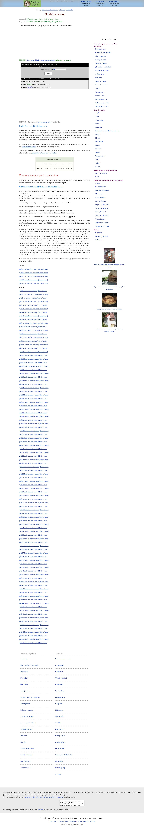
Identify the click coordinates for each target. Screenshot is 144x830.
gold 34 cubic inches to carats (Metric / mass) (33, 528)
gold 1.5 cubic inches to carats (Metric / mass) (33, 294)
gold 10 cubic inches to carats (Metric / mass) (33, 355)
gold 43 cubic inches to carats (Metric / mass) (33, 592)
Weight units (99, 106)
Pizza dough (59, 684)
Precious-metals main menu (50, 10)
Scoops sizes (99, 95)
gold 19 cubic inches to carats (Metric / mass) (33, 420)
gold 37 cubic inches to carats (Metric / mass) (33, 549)
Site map (58, 774)
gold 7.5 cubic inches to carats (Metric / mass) (33, 337)
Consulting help (60, 768)
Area (97, 116)
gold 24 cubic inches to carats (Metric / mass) (33, 456)
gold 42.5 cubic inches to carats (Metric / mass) (33, 589)
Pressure (98, 149)
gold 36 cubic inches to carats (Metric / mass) (33, 542)
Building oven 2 (25, 768)
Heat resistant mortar (26, 716)
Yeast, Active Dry (101, 208)
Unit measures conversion (63, 659)
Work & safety (59, 716)
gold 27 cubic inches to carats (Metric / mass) (33, 477)
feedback (41, 811)
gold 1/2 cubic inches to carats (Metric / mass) (33, 276)
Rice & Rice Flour (102, 70)
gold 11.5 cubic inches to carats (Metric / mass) (33, 366)
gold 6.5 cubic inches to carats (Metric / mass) (33, 330)
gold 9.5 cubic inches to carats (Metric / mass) (33, 352)
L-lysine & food (60, 742)
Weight (97, 167)
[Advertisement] (54, 42)
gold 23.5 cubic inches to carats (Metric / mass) (33, 452)
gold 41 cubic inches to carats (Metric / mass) (33, 578)
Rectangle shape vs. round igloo (30, 697)
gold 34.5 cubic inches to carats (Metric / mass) (33, 531)
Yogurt (97, 88)
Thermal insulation (26, 729)
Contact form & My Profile (63, 755)
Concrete (98, 232)
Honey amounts (100, 60)
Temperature (99, 92)
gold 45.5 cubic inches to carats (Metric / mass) (33, 610)
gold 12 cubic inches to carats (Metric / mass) (33, 370)
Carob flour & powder (103, 52)
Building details (25, 703)
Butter (97, 183)
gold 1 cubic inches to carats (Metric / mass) (33, 291)
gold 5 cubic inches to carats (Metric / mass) (33, 319)
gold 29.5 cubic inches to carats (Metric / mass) (33, 495)
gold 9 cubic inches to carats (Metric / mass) (33, 348)
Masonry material (101, 236)
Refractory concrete (26, 710)
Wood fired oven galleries (86, 3)
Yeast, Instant (100, 219)
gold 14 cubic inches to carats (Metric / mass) (33, 384)
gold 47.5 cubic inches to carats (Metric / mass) (33, 625)
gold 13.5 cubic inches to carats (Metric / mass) (33, 380)
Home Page (24, 659)
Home (32, 3)
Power (97, 145)
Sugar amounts (100, 81)
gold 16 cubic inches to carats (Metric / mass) (33, 398)
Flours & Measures (102, 190)
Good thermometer (26, 755)
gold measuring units (43, 122)
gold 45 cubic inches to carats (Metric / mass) (33, 607)
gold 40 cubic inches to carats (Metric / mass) (33, 571)
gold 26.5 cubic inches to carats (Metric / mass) (33, 474)
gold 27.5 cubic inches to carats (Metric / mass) (33, 481)
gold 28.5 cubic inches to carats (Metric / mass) (33, 488)
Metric (97, 138)
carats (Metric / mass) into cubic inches (44, 153)
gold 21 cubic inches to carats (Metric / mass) (33, 434)
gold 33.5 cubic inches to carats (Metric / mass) (33, 524)
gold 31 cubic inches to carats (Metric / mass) (33, 506)
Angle (97, 113)
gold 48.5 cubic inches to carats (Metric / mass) (33, 632)
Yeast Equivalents (101, 85)
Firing (61, 1)
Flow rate (98, 127)
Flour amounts (100, 56)
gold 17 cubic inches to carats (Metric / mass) (33, 406)
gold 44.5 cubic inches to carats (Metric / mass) (33, 603)
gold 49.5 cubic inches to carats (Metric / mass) (33, 639)
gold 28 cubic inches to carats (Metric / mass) (33, 485)
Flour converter (68, 1)
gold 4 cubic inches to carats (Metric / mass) (33, 312)
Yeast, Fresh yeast (101, 215)
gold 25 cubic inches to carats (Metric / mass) (33, 463)
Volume (98, 163)
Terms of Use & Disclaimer (67, 822)
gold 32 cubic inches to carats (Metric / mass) (33, 513)
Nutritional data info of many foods (114, 3)
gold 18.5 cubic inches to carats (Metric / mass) (33, 416)
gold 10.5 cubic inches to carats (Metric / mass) (33, 359)
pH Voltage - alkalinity (103, 67)
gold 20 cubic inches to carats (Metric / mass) (33, 427)
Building (52, 1)
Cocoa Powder (100, 187)
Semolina (98, 78)
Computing (99, 120)
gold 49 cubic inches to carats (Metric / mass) (33, 635)
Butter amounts (100, 49)
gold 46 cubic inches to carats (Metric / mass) (33, 614)
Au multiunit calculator (29, 147)
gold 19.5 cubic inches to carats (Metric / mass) (33, 424)
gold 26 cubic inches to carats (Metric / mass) (33, 470)
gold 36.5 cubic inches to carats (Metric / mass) (33, 546)
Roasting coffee (60, 697)
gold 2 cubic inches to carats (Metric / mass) (33, 298)
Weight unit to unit (102, 226)
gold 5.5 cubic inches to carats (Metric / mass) (33, 323)
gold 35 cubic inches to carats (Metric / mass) (33, 535)
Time (97, 159)
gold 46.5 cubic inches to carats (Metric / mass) (33, 617)
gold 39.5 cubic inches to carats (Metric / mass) (33, 567)
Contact (79, 822)
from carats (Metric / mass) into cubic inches (41, 60)
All (73, 1)
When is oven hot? (61, 678)
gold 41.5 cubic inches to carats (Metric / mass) (33, 582)
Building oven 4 (60, 748)
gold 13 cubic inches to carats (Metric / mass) (33, 377)
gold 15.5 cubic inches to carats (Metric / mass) (33, 395)
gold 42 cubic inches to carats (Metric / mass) (33, 585)
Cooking (57, 1)
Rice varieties (100, 197)
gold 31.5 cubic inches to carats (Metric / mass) (33, 510)
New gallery (24, 678)
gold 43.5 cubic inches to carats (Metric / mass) (33, 596)
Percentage (99, 141)
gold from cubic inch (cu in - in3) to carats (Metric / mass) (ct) (44, 797)
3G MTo (58, 723)
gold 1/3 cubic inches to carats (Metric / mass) (33, 273)
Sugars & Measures (102, 205)
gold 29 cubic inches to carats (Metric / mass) (33, 492)
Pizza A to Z (59, 671)
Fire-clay (23, 742)
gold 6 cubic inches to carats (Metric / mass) (33, 327)
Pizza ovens (24, 671)
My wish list (59, 761)
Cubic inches (69, 10)
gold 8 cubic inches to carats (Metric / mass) (33, 341)
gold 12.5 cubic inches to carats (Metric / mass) (33, 373)
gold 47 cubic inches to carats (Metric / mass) (33, 621)
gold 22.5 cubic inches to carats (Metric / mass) (33, 445)
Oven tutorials (59, 665)
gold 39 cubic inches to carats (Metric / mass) (33, 564)
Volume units (100, 103)
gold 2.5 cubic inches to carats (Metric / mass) (33, 301)
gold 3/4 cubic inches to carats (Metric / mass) (33, 283)
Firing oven (58, 703)
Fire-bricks (23, 736)
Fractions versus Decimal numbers (107, 131)
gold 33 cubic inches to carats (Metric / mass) (33, 520)
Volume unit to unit (102, 222)
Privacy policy (53, 822)
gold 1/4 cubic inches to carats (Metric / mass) (33, 269)
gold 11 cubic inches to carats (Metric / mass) (33, 362)
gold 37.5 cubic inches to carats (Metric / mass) (33, 553)
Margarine (99, 194)
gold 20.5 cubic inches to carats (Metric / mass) (33, 431)
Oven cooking (59, 691)
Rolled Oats (99, 74)
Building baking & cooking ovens (100, 3)
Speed (97, 152)
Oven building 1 (25, 761)
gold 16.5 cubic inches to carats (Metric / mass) (33, 402)
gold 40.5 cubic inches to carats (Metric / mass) (33, 574)
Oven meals (24, 684)
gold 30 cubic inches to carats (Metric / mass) (33, 499)
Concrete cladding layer (27, 723)
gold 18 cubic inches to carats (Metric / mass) (33, 413)
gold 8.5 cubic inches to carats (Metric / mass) (33, 344)
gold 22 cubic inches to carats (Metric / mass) (33, 441)
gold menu (62, 10)
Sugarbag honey (101, 63)
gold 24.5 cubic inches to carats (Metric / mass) (33, 459)
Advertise (86, 822)
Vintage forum (24, 691)
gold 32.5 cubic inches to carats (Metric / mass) (33, 517)
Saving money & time (27, 748)
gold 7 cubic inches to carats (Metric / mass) (33, 334)
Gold (97, 177)
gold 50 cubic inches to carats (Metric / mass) (33, 643)
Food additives (59, 729)
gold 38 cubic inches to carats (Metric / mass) (33, 556)
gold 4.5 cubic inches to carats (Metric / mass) (33, 316)
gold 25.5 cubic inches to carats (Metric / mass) (33, 467)
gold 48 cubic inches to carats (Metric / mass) (33, 628)
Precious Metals (101, 173)
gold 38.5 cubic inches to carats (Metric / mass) (33, 560)
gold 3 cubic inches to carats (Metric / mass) (33, 305)
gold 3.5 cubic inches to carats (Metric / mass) (33, 309)
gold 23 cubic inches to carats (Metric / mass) (33, 449)
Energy (97, 123)
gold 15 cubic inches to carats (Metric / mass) (33, 391)
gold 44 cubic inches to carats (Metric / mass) (33, 600)
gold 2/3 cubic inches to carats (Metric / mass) (33, 280)
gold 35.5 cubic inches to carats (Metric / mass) (33, 538)
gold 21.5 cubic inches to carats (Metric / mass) (33, 438)
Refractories (99, 240)
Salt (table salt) (100, 201)
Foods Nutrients (101, 99)
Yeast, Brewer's (100, 212)
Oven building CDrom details (29, 665)
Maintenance (59, 710)
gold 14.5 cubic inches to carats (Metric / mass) (33, 388)
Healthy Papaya (60, 736)
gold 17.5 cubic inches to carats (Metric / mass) (33, 409)
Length (97, 134)
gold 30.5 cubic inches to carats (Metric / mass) (33, 503)
